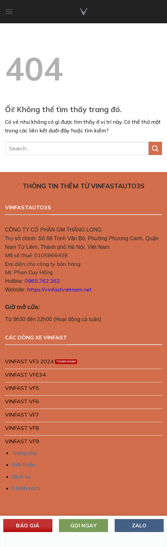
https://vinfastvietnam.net (59, 289)
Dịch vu (21, 476)
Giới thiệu (23, 464)
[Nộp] (155, 148)
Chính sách (26, 488)
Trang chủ (24, 453)
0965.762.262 (42, 280)
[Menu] (9, 11)
